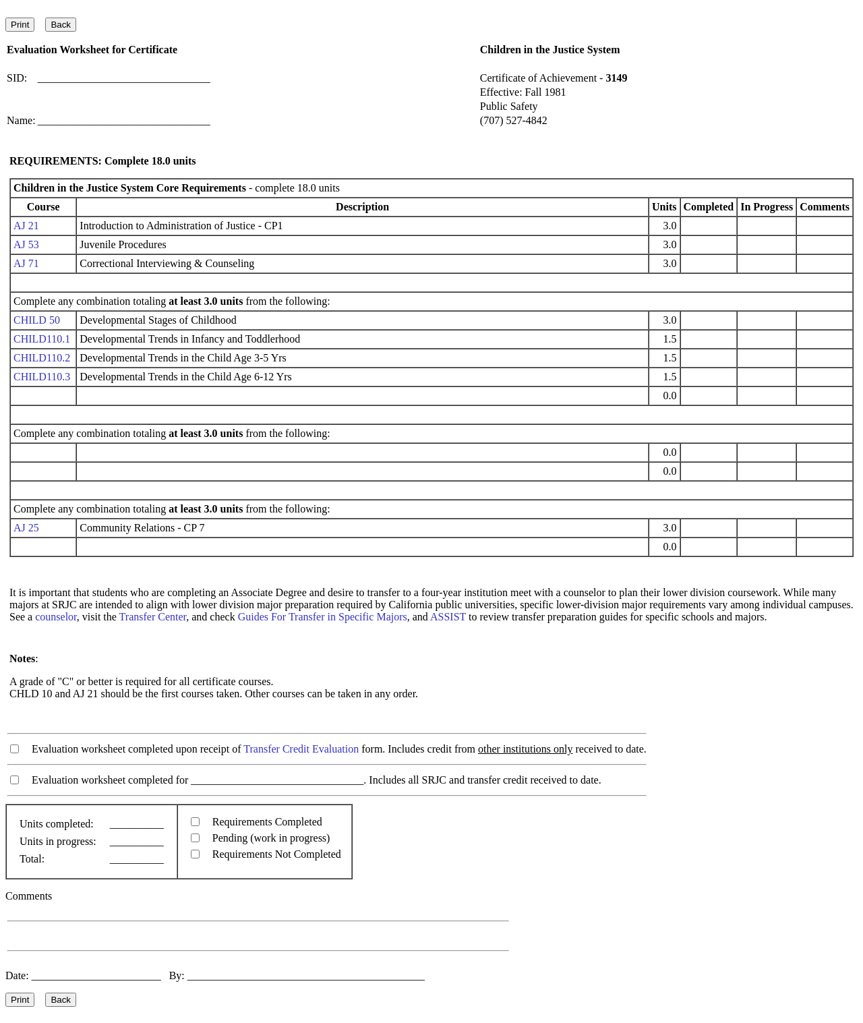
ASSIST (448, 616)
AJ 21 (26, 225)
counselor (56, 616)
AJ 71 (26, 263)
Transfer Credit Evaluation (301, 749)
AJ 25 (26, 527)
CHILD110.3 (41, 376)
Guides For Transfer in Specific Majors (322, 616)
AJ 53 (26, 244)
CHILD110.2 (41, 357)
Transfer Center (153, 616)
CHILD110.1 (41, 339)
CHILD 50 (36, 320)
